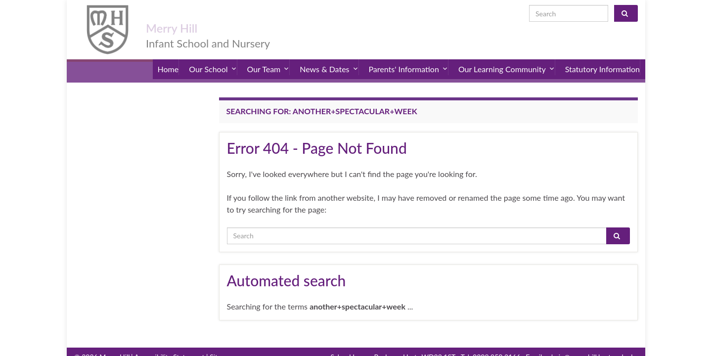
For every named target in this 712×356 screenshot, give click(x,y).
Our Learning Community (506, 59)
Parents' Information (408, 59)
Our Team (268, 59)
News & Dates (329, 59)
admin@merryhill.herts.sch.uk (589, 343)
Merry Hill (185, 16)
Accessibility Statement (169, 343)
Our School (212, 59)
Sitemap (222, 343)
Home (168, 59)
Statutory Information (602, 59)
